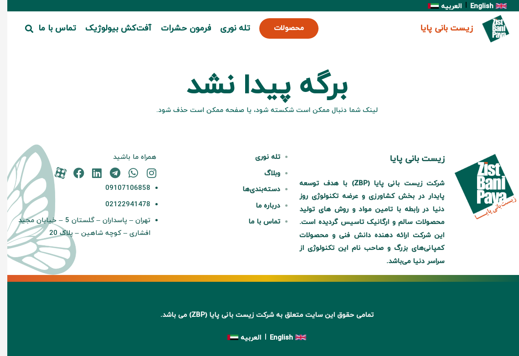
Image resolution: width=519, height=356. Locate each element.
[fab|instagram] (144, 173)
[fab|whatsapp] (126, 173)
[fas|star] (53, 173)
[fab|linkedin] (89, 173)
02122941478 (120, 204)
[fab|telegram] (107, 173)
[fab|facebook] (71, 173)
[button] (22, 28)
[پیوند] (488, 28)
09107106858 (120, 188)
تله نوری (260, 157)
